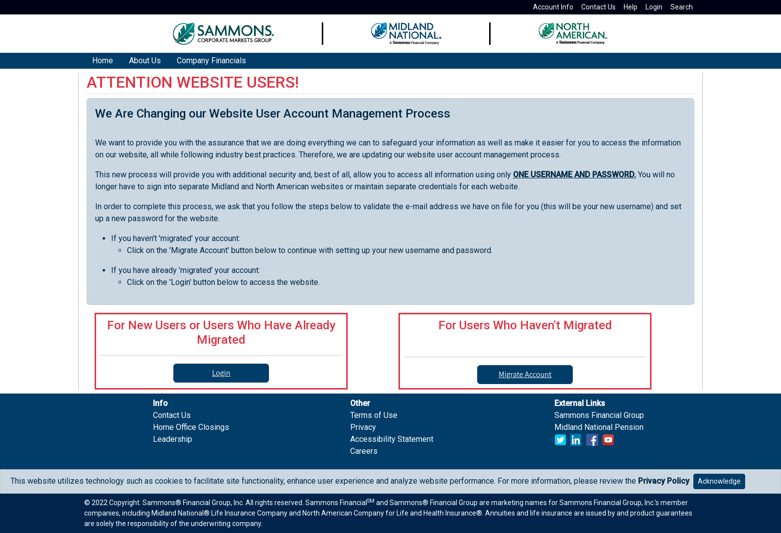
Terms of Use (373, 415)
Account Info (553, 7)
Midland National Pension (599, 427)
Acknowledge (719, 481)
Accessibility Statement (391, 439)
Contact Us (598, 7)
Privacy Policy (663, 481)
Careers (364, 451)
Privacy (363, 427)
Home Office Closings (191, 427)
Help (631, 7)
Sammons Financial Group (599, 415)
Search (681, 7)
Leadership (172, 439)
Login (654, 7)
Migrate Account (525, 374)
